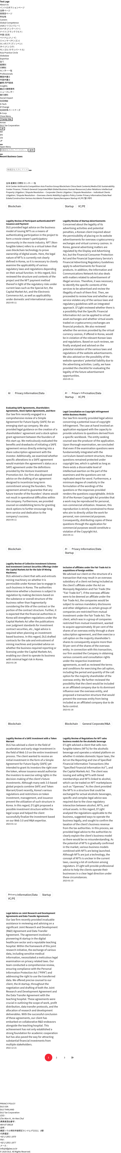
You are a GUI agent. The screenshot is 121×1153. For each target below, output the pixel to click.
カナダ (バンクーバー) (10, 28)
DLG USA (4, 1106)
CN (1, 137)
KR (1, 131)
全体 (8, 183)
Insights (3, 85)
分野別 (3, 67)
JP (1, 140)
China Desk (75, 186)
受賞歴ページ (6, 13)
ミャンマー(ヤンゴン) (10, 40)
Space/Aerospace (62, 198)
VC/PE (81, 198)
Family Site (6, 119)
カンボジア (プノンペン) (11, 43)
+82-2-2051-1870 (8, 1136)
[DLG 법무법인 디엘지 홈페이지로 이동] (18, 1099)
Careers (3, 19)
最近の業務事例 (7, 88)
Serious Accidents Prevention (39, 198)
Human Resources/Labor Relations (84, 189)
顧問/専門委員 (6, 82)
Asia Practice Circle (9, 52)
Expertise (4, 58)
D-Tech (3, 103)
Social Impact (6, 97)
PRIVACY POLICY (7, 1103)
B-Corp (3, 113)
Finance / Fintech (21, 189)
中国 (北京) (5, 34)
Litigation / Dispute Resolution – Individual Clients (86, 192)
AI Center (12, 186)
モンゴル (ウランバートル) (12, 49)
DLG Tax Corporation (10, 125)
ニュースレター (7, 91)
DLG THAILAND (7, 1109)
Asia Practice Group (49, 186)
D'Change (4, 106)
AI (7, 186)
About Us (4, 4)
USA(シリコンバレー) (10, 25)
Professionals (6, 73)
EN (1, 134)
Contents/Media (89, 186)
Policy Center (76, 195)
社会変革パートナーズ (10, 109)
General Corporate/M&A (41, 189)
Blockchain (65, 186)
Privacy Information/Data (95, 195)
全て (2, 61)
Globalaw (4, 55)
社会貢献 (4, 100)
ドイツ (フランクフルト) (11, 31)
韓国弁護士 (5, 76)
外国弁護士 (5, 79)
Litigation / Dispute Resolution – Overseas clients (29, 195)
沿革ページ (5, 10)
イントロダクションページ (12, 7)
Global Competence (9, 22)
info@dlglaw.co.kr (8, 1148)
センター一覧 (6, 70)
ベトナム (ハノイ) (8, 37)
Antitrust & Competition (28, 186)
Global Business (60, 189)
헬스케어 (88, 198)
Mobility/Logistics (61, 195)
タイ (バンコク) (7, 46)
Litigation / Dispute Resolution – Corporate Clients (38, 192)
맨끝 (72, 1057)
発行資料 (4, 94)
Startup (74, 198)
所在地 (3, 16)
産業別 (3, 64)
